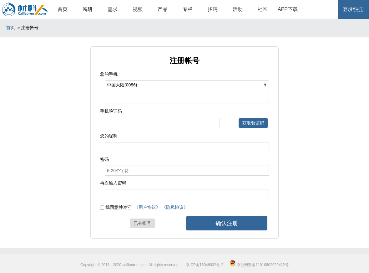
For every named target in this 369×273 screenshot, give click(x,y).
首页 (63, 9)
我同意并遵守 (118, 207)
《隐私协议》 (175, 207)
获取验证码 (253, 123)
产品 (163, 9)
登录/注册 (353, 9)
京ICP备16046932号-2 (204, 265)
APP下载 (288, 9)
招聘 (213, 9)
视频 (138, 9)
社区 (263, 9)
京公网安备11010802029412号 (259, 265)
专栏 (188, 9)
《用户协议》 (147, 207)
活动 (238, 9)
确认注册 (226, 223)
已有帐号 (142, 223)
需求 (113, 9)
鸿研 (88, 9)
